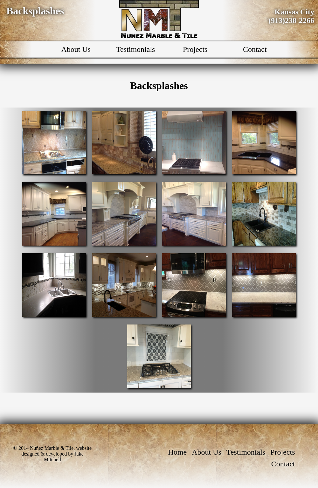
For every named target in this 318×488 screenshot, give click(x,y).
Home (177, 452)
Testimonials (135, 49)
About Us (76, 49)
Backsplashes (35, 11)
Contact (255, 49)
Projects (195, 49)
